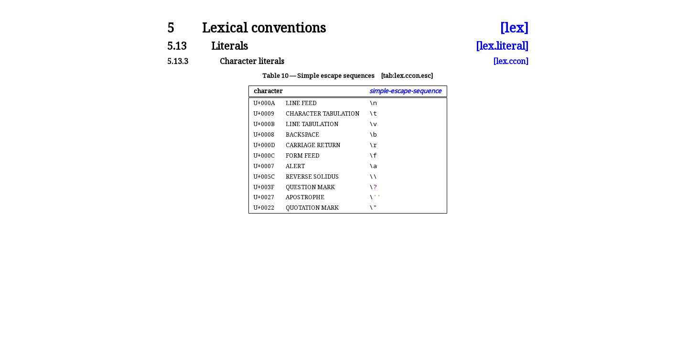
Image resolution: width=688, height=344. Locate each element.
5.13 (177, 46)
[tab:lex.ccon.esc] (407, 75)
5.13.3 (177, 61)
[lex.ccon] (510, 61)
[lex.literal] (502, 46)
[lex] (514, 28)
